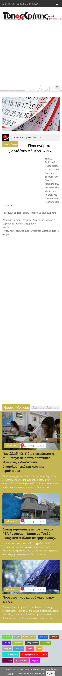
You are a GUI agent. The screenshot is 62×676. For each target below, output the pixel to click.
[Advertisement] (31, 52)
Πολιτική (54, 636)
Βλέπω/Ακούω (10, 144)
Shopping (35, 660)
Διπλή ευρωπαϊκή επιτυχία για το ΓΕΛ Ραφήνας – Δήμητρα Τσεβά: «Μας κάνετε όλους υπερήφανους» (29, 533)
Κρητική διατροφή (11, 654)
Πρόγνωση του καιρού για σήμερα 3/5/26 (28, 599)
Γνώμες (7, 642)
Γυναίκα (30, 648)
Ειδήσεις (7, 636)
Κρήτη (16, 636)
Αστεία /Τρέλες (22, 660)
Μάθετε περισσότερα (34, 673)
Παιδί (39, 648)
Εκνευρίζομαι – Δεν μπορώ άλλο (34, 654)
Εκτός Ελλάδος (32, 642)
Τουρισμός (19, 648)
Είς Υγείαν (46, 642)
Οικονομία (43, 636)
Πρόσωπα (8, 660)
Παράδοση (18, 642)
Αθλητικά (7, 648)
